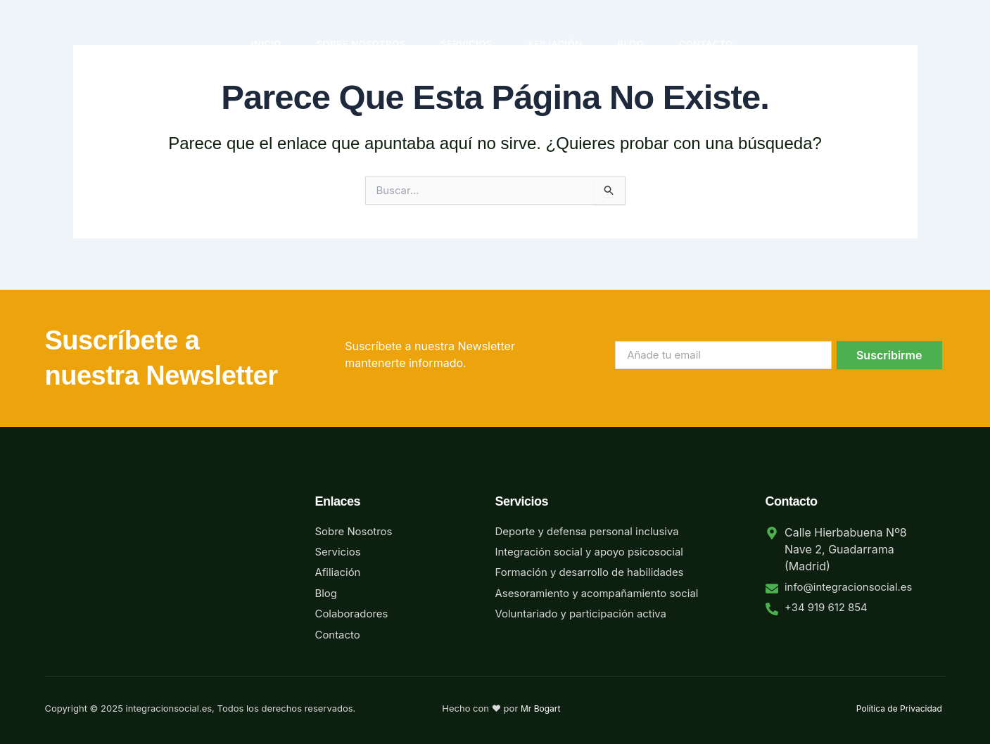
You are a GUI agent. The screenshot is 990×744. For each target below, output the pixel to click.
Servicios (466, 43)
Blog (630, 43)
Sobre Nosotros (361, 43)
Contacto (706, 43)
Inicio (266, 43)
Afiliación (555, 43)
